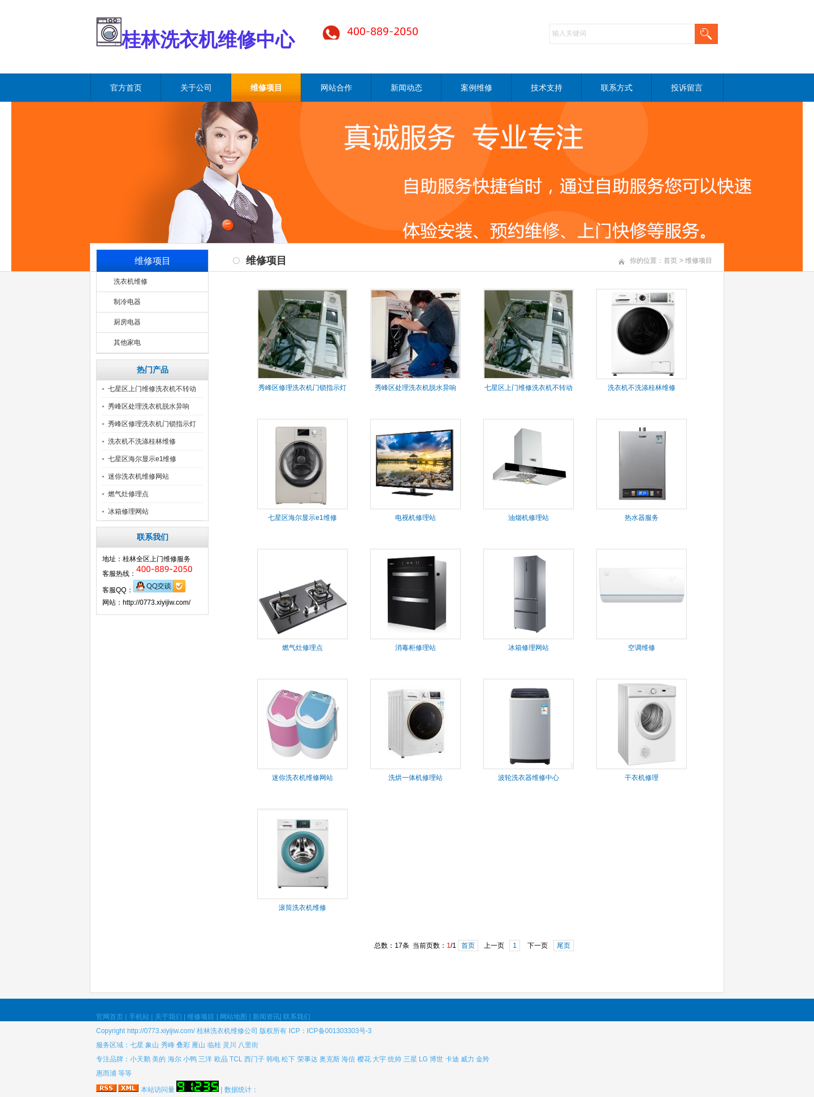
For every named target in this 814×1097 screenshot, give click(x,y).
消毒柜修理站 (415, 648)
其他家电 (127, 342)
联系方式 (617, 87)
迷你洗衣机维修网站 (138, 476)
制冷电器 (127, 302)
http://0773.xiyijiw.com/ (161, 1031)
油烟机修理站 (528, 518)
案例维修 (476, 87)
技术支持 (546, 87)
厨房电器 (127, 322)
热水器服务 (642, 518)
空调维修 (641, 648)
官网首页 (109, 1017)
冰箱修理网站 (128, 511)
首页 (670, 261)
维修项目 (266, 87)
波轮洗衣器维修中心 (528, 778)
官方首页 (126, 87)
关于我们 (168, 1017)
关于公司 (196, 87)
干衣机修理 (642, 778)
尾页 (563, 945)
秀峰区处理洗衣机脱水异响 (148, 406)
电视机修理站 (415, 518)
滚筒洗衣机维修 (302, 908)
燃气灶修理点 (128, 494)
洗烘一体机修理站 (415, 778)
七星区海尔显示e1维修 (142, 459)
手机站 (139, 1017)
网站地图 (233, 1017)
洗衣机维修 (131, 281)
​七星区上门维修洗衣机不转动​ (528, 388)
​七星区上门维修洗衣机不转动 (152, 389)
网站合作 (336, 87)
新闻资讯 (266, 1017)
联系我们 (296, 1017)
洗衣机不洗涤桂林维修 (142, 441)
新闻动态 (406, 87)
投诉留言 (687, 87)
